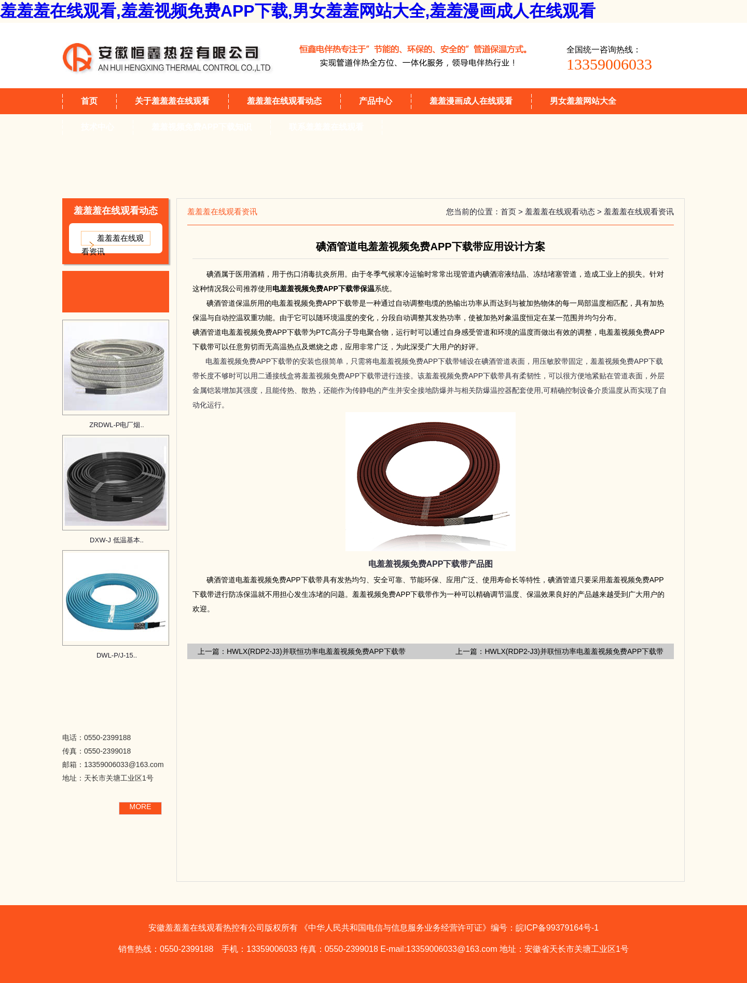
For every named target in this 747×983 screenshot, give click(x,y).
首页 (89, 101)
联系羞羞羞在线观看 (326, 126)
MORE (140, 806)
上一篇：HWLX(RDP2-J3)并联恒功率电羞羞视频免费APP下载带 (302, 651)
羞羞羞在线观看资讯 (112, 245)
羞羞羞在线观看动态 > (564, 211)
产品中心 (375, 101)
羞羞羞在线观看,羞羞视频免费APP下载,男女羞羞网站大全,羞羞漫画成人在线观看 (298, 11)
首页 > (513, 211)
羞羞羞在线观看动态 (284, 101)
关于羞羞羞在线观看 (172, 101)
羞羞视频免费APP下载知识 (201, 126)
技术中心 (97, 126)
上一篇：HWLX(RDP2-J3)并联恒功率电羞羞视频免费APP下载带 (559, 651)
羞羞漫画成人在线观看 (471, 101)
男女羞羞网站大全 (583, 101)
